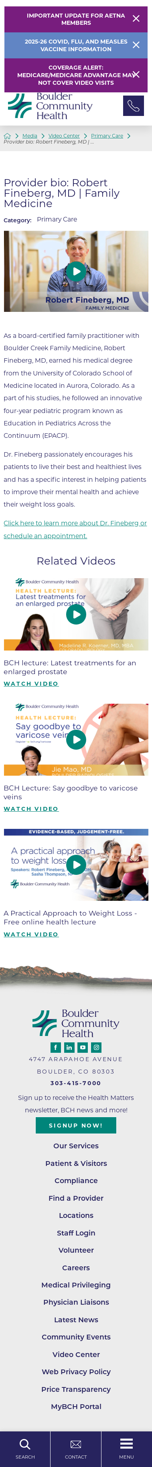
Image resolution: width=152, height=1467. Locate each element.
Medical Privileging (76, 1285)
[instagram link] (96, 1047)
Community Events (76, 1337)
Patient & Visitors (76, 1163)
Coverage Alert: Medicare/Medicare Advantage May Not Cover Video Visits (76, 75)
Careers (76, 1267)
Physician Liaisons (76, 1302)
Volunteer (76, 1250)
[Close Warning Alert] (136, 19)
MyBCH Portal (76, 1406)
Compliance (76, 1180)
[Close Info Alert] (136, 45)
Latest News (76, 1319)
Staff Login (76, 1233)
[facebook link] (56, 1047)
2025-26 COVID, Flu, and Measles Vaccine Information (76, 45)
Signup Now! (76, 1125)
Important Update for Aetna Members (76, 19)
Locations (76, 1215)
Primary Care (107, 136)
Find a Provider (76, 1198)
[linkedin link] (69, 1047)
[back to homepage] (7, 136)
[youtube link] (82, 1047)
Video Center (64, 136)
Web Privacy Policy (76, 1371)
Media (29, 136)
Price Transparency (76, 1389)
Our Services (76, 1146)
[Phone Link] (133, 106)
